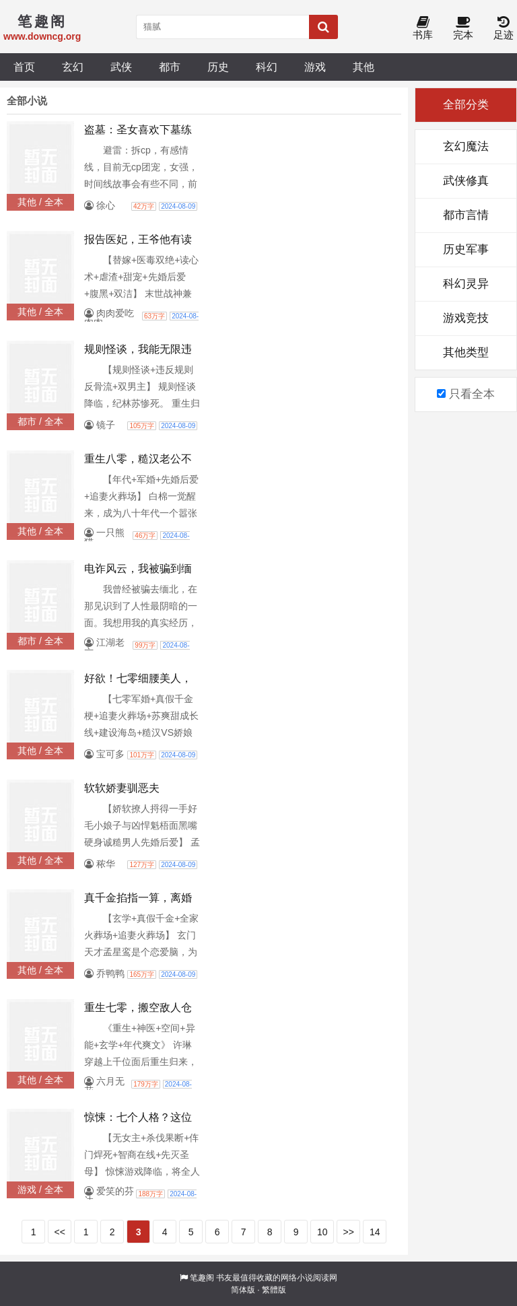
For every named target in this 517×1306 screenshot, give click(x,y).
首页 (24, 67)
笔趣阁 (202, 1277)
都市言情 (466, 215)
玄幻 (72, 67)
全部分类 (466, 104)
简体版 (243, 1290)
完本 (463, 28)
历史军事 (466, 249)
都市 (169, 67)
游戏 (315, 67)
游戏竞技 (466, 318)
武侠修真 (466, 180)
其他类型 (466, 352)
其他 (363, 67)
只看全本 (466, 394)
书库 (423, 28)
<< (60, 1232)
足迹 (503, 28)
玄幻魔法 (466, 146)
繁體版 (274, 1290)
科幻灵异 (466, 283)
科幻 (266, 67)
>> (348, 1232)
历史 (218, 67)
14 (375, 1232)
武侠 (121, 67)
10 (322, 1232)
